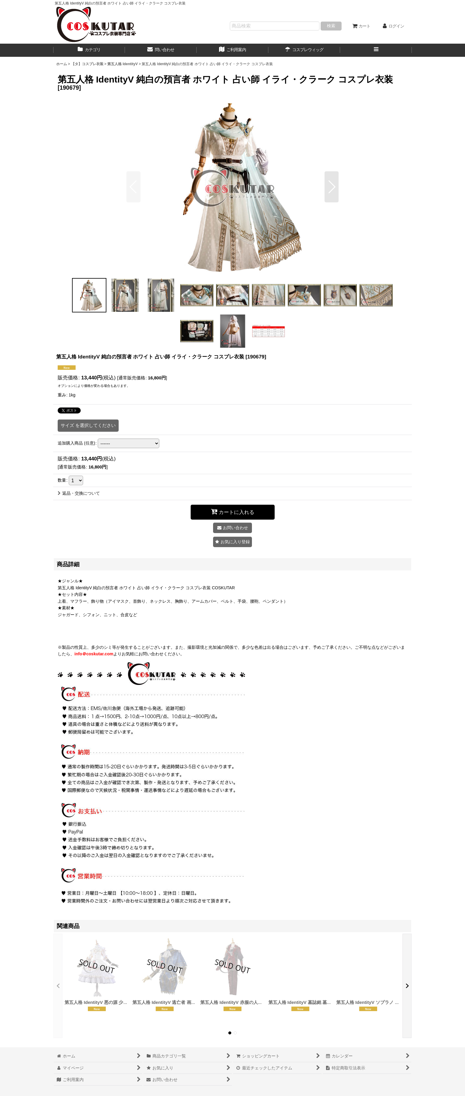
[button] (376, 50)
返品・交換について (79, 493)
